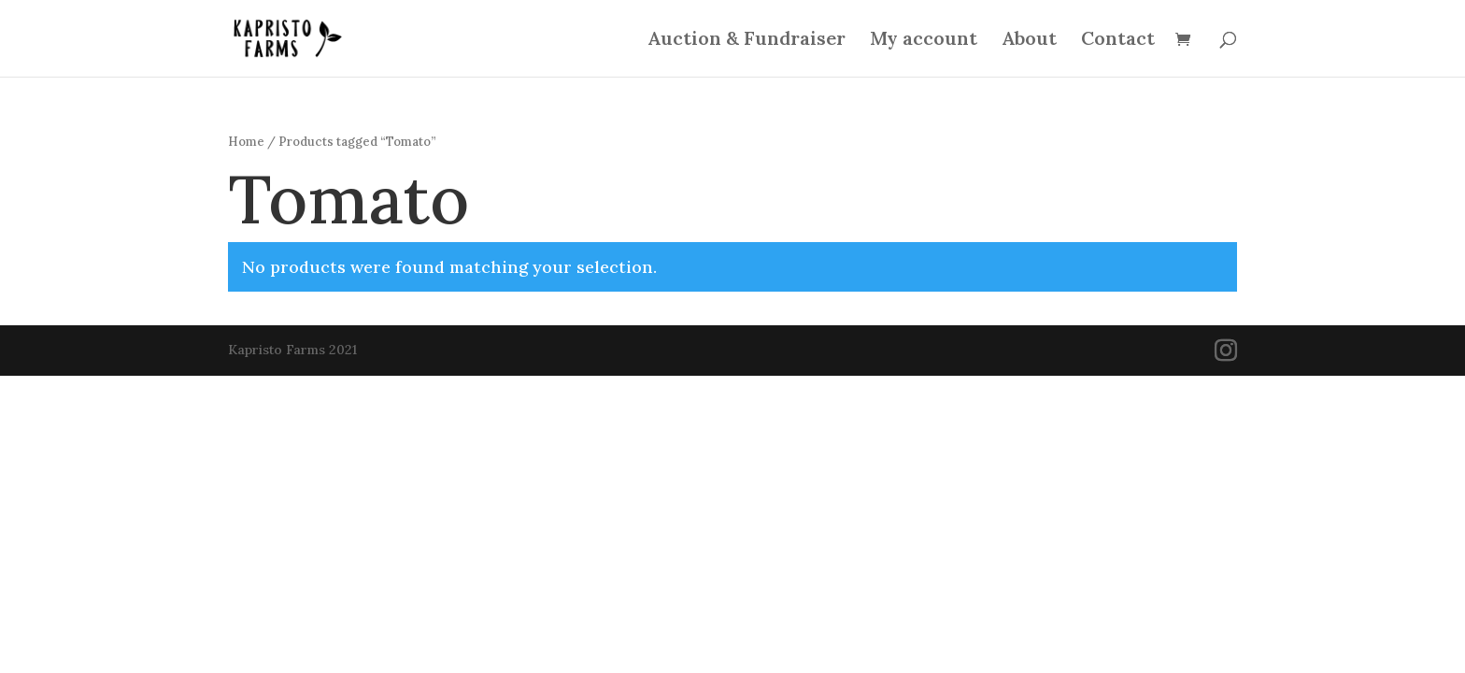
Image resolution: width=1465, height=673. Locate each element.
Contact (1118, 41)
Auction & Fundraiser (746, 41)
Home (246, 142)
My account (923, 41)
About (1029, 41)
